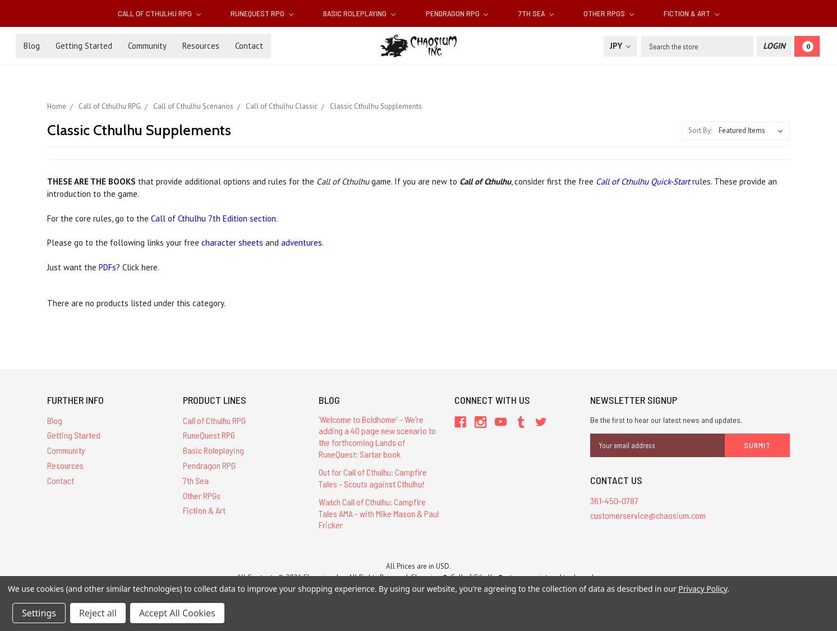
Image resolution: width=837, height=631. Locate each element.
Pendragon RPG (457, 13)
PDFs (107, 267)
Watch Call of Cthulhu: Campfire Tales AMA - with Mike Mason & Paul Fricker (379, 513)
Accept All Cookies (177, 613)
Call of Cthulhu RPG (159, 13)
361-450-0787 (614, 500)
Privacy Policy (702, 588)
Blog (32, 45)
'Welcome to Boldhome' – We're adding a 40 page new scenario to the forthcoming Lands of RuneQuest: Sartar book (377, 436)
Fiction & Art (691, 13)
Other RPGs (608, 13)
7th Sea (536, 13)
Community (147, 45)
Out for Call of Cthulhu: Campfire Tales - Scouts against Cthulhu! (373, 478)
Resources (200, 45)
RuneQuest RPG (262, 13)
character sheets (233, 242)
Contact (249, 45)
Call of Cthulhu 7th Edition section (213, 218)
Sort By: (700, 130)
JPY (620, 45)
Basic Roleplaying (359, 13)
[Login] (774, 46)
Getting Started (84, 45)
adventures (301, 242)
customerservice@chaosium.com (648, 515)
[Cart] (807, 46)
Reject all (98, 613)
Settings (39, 613)
